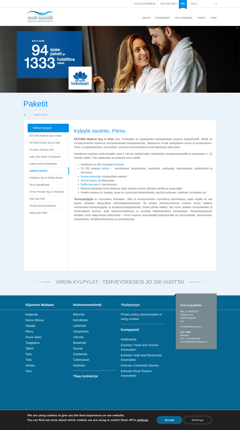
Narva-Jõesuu (34, 320)
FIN (183, 3)
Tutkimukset (81, 359)
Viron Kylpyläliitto (183, 17)
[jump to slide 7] (128, 89)
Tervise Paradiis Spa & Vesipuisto (46, 191)
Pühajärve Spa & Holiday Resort (46, 177)
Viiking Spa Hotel (38, 212)
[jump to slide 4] (118, 89)
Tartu (28, 354)
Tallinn (29, 348)
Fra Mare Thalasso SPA (41, 149)
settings (142, 420)
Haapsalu (31, 314)
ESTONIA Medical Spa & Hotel (45, 135)
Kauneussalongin (91, 176)
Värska (30, 365)
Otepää (30, 325)
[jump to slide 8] (131, 89)
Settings (198, 420)
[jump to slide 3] (115, 89)
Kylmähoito (80, 320)
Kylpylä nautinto (38, 170)
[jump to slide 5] (121, 89)
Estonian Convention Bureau (140, 365)
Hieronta (78, 314)
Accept (169, 420)
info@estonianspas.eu (191, 326)
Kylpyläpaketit (162, 17)
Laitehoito (79, 325)
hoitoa (105, 168)
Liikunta (78, 337)
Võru (28, 371)
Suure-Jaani (33, 337)
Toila (28, 359)
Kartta (213, 17)
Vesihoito (79, 365)
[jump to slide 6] (125, 89)
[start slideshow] (104, 89)
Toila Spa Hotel (37, 198)
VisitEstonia (128, 339)
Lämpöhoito (81, 331)
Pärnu (29, 331)
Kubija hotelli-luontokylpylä (43, 163)
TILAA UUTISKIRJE (144, 3)
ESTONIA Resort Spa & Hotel (44, 142)
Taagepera (32, 342)
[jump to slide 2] (111, 89)
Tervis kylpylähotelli (39, 184)
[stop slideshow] (135, 89)
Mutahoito (79, 342)
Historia (201, 17)
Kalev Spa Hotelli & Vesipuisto (45, 156)
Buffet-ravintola (89, 184)
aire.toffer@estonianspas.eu (193, 341)
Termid (85, 180)
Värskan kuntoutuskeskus (42, 205)
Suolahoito (80, 354)
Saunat (77, 348)
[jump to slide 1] (108, 89)
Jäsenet (146, 17)
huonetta (119, 164)
